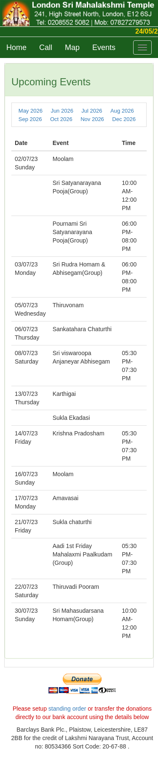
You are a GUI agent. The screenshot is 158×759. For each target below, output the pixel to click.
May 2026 (31, 111)
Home (16, 47)
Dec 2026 (124, 119)
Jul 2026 (91, 111)
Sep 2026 (30, 119)
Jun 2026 (62, 111)
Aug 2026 (122, 111)
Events (103, 47)
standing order (67, 708)
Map (72, 47)
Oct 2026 (61, 119)
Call (45, 47)
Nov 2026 (92, 119)
